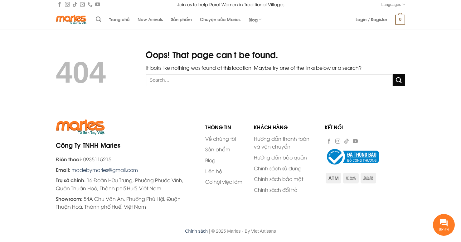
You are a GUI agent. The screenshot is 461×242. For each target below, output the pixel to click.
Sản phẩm (181, 19)
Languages (393, 4)
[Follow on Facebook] (59, 4)
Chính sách (196, 231)
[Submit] (399, 80)
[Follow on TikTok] (74, 4)
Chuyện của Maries (220, 19)
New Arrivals (150, 19)
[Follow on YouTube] (97, 4)
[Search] (98, 19)
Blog (255, 19)
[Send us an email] (82, 4)
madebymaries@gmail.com (104, 169)
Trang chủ (119, 19)
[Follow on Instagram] (67, 4)
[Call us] (90, 4)
